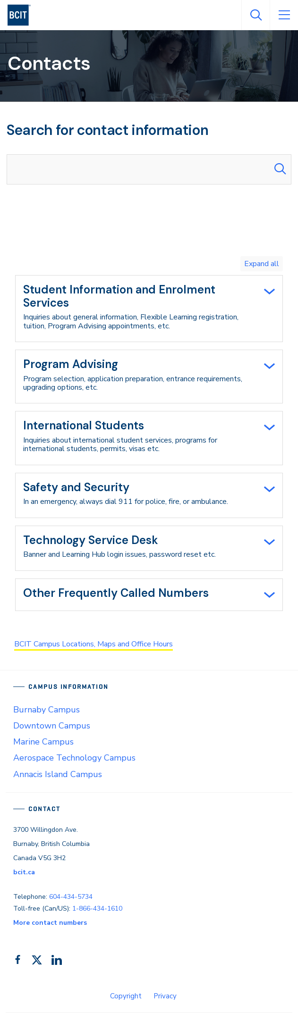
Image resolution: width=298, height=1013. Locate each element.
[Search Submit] (280, 169)
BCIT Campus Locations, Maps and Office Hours (93, 644)
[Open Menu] (284, 15)
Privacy (165, 996)
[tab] (149, 308)
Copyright (126, 996)
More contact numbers (50, 922)
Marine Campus (43, 741)
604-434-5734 (71, 896)
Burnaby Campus (46, 709)
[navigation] (23, 15)
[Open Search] (255, 15)
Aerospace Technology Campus (74, 757)
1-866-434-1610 (97, 908)
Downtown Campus (51, 725)
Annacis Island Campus (57, 774)
